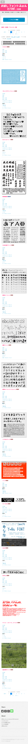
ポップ (3, 153)
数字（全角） (4, 512)
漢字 (3, 96)
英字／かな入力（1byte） (7, 59)
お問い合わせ (4, 726)
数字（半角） (4, 52)
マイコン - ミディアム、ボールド (9, 622)
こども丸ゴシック (6, 439)
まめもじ (4, 575)
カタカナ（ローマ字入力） (7, 102)
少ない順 (9, 38)
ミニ (3, 589)
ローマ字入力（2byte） (6, 108)
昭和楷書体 (4, 196)
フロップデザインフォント (8, 91)
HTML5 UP (7, 741)
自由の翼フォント (6, 669)
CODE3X (4, 47)
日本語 (3, 93)
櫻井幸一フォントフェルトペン (9, 389)
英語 (3, 49)
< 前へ (4, 32)
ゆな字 (3, 548)
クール (3, 635)
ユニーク (4, 58)
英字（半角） (4, 50)
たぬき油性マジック (6, 245)
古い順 (17, 37)
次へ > (16, 34)
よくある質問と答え (5, 722)
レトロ (3, 212)
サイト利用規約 (4, 724)
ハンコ (3, 480)
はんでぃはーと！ (6, 139)
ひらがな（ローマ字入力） (7, 100)
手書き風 (4, 105)
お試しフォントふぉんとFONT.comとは (9, 719)
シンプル (4, 106)
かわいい (4, 56)
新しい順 (13, 37)
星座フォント (5, 345)
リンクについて (4, 720)
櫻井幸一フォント (6, 295)
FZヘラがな (5, 503)
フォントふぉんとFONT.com (9, 739)
